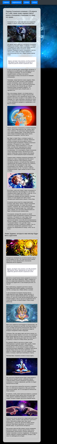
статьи (34, 2)
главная (6, 2)
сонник (26, 2)
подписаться (16, 2)
